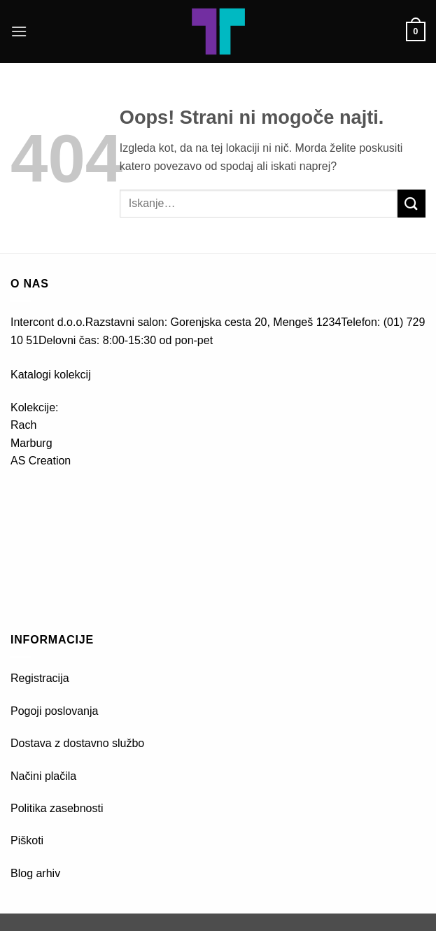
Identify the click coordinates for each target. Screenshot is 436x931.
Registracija (39, 678)
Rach (23, 425)
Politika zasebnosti (57, 808)
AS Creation (40, 461)
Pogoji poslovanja (54, 711)
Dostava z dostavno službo (77, 743)
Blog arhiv (37, 873)
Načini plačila (43, 776)
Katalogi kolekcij (50, 375)
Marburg (31, 443)
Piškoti (26, 840)
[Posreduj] (412, 203)
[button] (18, 31)
